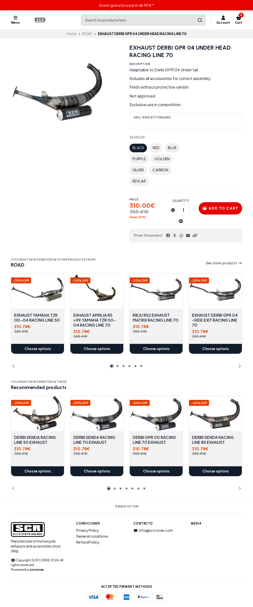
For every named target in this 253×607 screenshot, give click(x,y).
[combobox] (143, 19)
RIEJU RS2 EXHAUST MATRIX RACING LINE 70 (155, 318)
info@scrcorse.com (153, 530)
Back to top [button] (126, 506)
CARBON (160, 170)
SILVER (138, 170)
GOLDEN (162, 159)
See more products (224, 263)
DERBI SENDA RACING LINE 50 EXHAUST (35, 440)
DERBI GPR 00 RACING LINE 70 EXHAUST (154, 440)
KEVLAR (139, 181)
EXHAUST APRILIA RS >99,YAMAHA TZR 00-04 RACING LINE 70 (94, 320)
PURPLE (139, 159)
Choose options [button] (37, 349)
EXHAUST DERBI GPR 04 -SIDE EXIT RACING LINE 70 (215, 320)
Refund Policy (88, 542)
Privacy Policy (87, 530)
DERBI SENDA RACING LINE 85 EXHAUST (213, 440)
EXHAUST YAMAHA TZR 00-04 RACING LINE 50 (37, 318)
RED (156, 147)
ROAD (87, 34)
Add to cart (220, 208)
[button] (194, 235)
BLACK (138, 147)
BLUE (172, 147)
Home (72, 34)
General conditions (92, 536)
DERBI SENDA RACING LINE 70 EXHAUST (94, 440)
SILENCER (137, 137)
